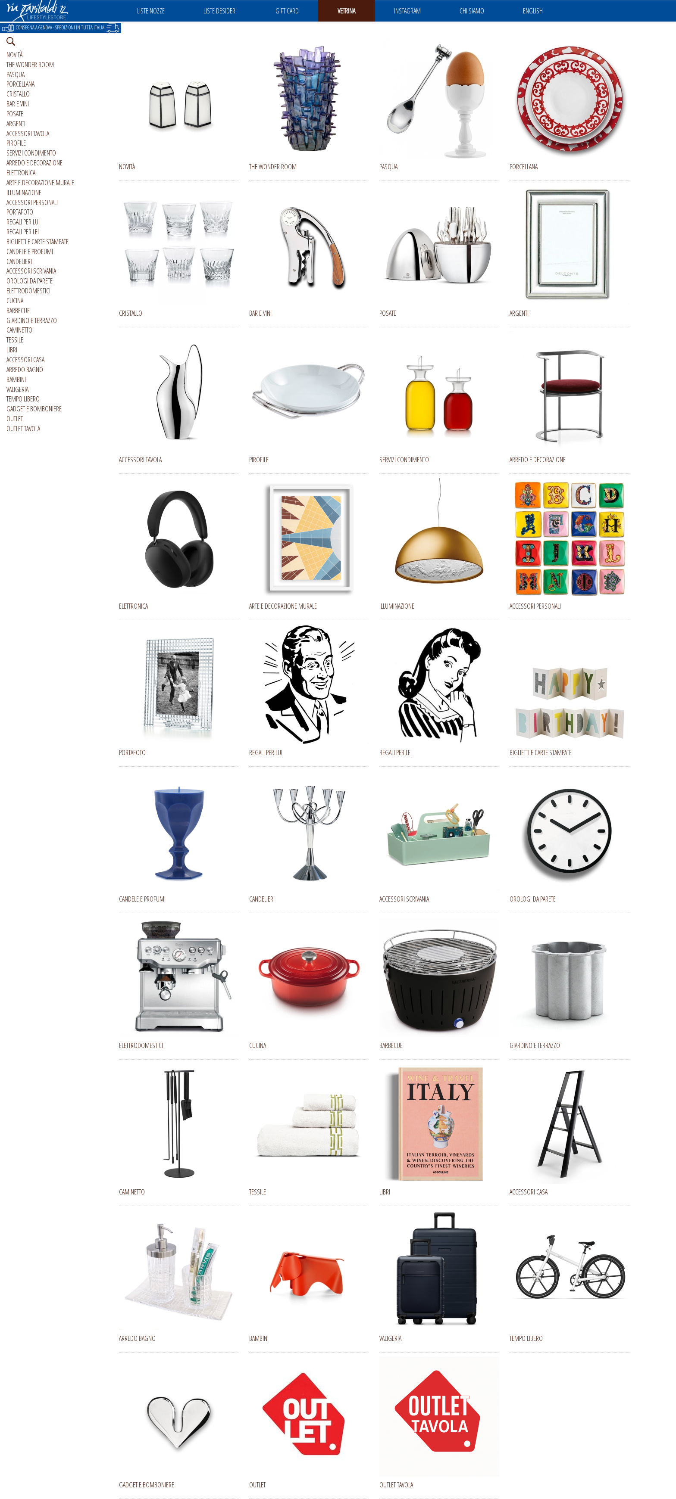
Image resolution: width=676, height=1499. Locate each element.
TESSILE (14, 340)
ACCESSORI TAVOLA (27, 133)
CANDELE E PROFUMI (29, 251)
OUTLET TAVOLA (23, 428)
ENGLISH (533, 11)
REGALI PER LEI (22, 231)
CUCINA (14, 300)
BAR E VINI (17, 104)
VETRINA (346, 11)
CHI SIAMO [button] (472, 11)
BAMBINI (16, 379)
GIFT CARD (287, 11)
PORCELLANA (20, 84)
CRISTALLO (18, 94)
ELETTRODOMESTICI (28, 290)
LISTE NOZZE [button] (151, 11)
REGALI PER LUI (23, 222)
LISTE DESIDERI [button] (220, 11)
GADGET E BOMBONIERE (34, 409)
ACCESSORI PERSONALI (32, 202)
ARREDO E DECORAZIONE (34, 163)
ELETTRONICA (20, 172)
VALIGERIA (17, 389)
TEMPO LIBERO (23, 399)
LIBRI (11, 350)
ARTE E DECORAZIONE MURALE (40, 182)
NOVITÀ (14, 54)
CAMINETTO (19, 330)
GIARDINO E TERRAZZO (31, 320)
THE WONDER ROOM (30, 64)
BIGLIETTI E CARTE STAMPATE (37, 241)
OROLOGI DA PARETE (29, 281)
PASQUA (15, 74)
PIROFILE (16, 143)
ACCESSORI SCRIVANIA (31, 271)
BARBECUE (18, 310)
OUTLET (14, 418)
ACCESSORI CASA (25, 359)
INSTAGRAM (407, 11)
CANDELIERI (19, 261)
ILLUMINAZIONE (23, 192)
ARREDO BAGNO (24, 369)
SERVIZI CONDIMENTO (31, 153)
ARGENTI (15, 123)
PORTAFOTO (19, 212)
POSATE (14, 113)
